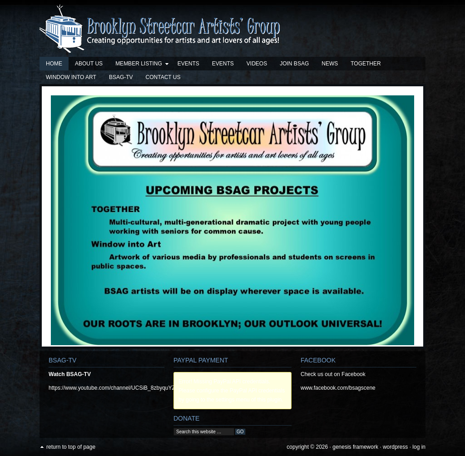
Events (188, 63)
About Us (89, 63)
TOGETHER (366, 63)
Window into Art (71, 77)
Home (54, 63)
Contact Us (163, 77)
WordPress (395, 447)
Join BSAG (294, 63)
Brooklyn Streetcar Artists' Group (232, 31)
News (330, 63)
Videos (257, 63)
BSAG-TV (121, 77)
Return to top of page (70, 447)
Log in (418, 447)
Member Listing (139, 65)
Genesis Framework (355, 447)
